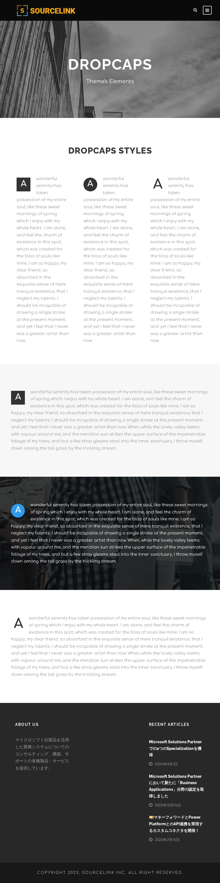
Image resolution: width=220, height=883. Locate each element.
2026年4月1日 (166, 764)
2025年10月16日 (168, 805)
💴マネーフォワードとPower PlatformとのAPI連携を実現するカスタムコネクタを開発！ (176, 824)
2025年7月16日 (167, 840)
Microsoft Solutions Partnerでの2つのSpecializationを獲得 (175, 748)
